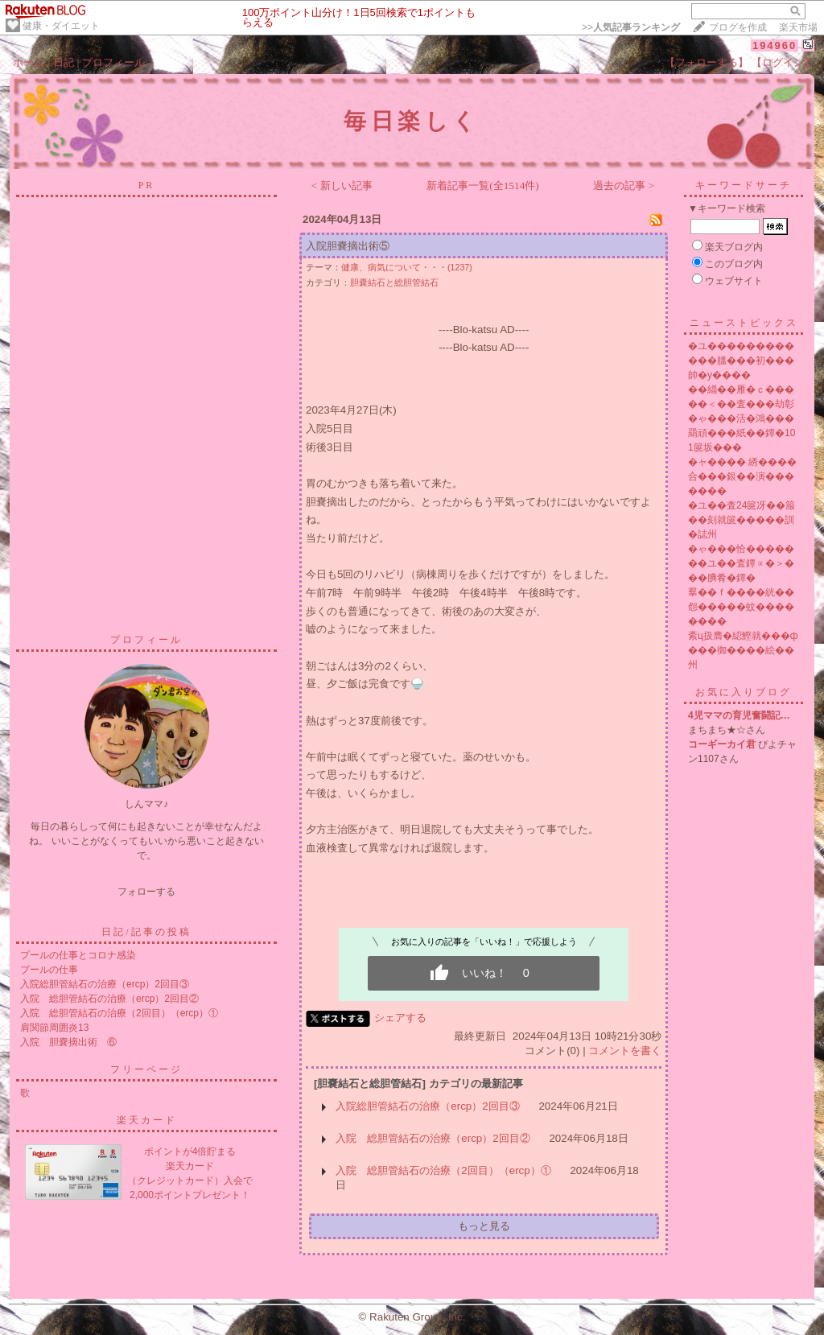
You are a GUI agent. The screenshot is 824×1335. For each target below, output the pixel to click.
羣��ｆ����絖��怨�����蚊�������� (741, 607)
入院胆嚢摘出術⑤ (347, 246)
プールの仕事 (49, 969)
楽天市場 (798, 27)
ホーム (28, 62)
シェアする (400, 1018)
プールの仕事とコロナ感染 (78, 955)
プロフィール (113, 62)
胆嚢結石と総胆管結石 (394, 282)
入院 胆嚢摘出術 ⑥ (68, 1042)
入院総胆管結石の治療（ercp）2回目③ (104, 984)
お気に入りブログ (743, 692)
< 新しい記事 (342, 185)
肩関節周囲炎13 (54, 1027)
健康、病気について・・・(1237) (406, 267)
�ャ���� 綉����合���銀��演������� (742, 476)
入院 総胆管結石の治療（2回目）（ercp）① (119, 1013)
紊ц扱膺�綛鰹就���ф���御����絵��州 (743, 650)
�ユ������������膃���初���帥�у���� (741, 360)
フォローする (146, 891)
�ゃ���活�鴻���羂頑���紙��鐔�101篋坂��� (741, 433)
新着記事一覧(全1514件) (482, 185)
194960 (774, 45)
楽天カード (147, 1120)
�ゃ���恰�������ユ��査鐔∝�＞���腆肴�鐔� (741, 563)
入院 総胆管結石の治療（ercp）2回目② (109, 998)
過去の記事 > (623, 185)
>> (631, 27)
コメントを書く (624, 1051)
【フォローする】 (706, 62)
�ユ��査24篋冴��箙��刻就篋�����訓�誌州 (741, 520)
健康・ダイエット (61, 25)
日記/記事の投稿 (146, 931)
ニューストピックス (744, 322)
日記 (63, 62)
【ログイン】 (783, 62)
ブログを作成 (738, 27)
